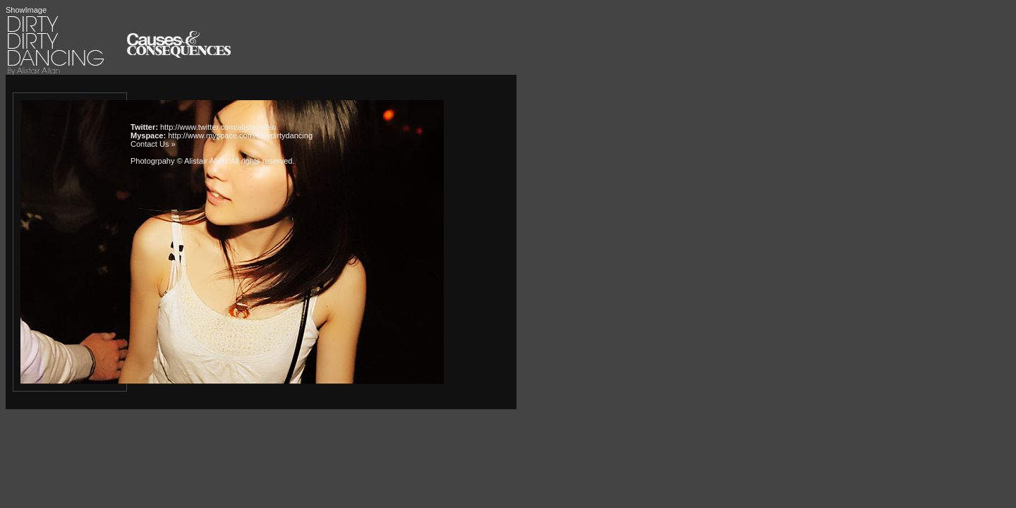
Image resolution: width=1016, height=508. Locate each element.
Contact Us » (153, 144)
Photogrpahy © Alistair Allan (178, 161)
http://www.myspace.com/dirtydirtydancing (240, 135)
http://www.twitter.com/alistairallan (218, 127)
